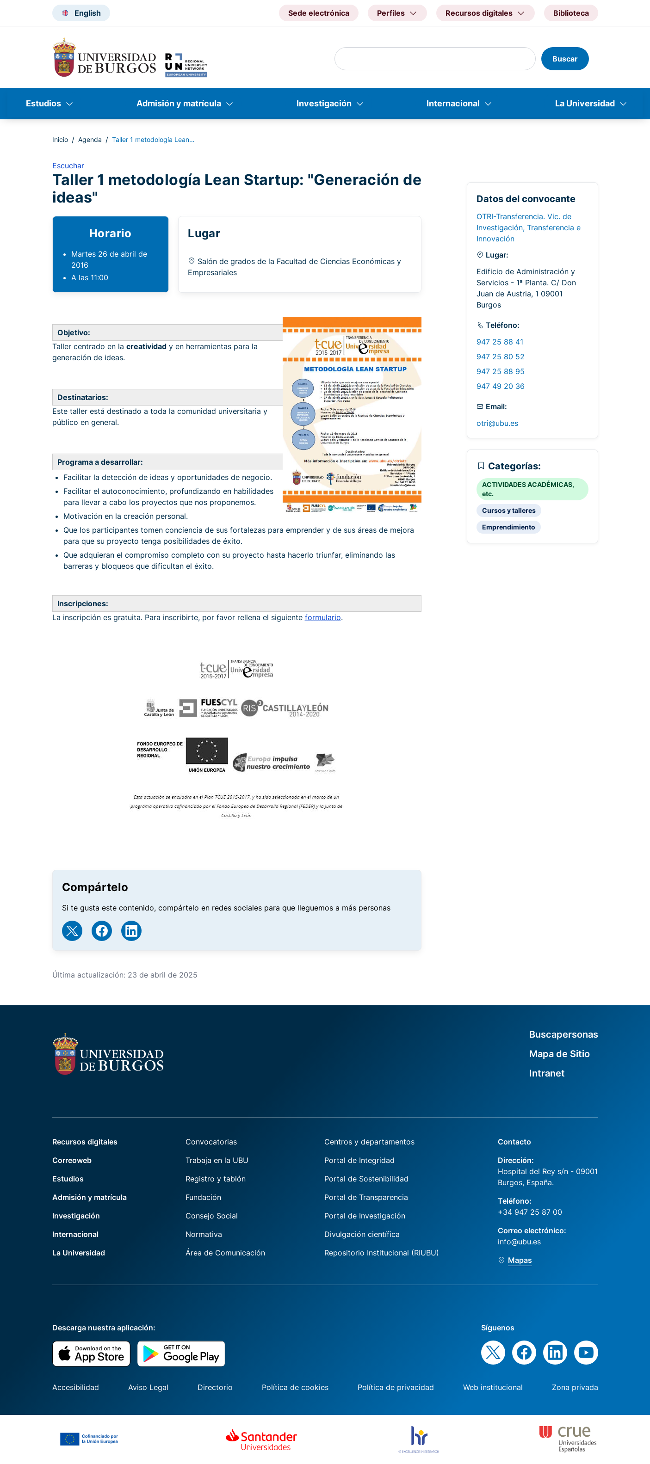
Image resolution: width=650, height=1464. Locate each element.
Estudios (43, 103)
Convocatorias (211, 1141)
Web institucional (493, 1387)
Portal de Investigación (364, 1215)
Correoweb (72, 1160)
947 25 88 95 (501, 371)
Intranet (547, 1073)
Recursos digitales (85, 1141)
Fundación (203, 1197)
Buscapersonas (563, 1034)
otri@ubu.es (497, 423)
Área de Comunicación (225, 1252)
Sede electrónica (318, 13)
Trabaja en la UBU (217, 1160)
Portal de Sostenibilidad (366, 1178)
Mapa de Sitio (559, 1053)
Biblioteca (571, 13)
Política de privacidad (396, 1387)
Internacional (453, 103)
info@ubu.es (519, 1241)
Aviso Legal (148, 1387)
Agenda (90, 139)
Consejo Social (212, 1215)
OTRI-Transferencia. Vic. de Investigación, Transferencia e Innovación (529, 227)
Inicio (60, 139)
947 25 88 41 (500, 341)
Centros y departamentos (369, 1141)
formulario (323, 617)
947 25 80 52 (501, 356)
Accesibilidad (75, 1387)
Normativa (204, 1234)
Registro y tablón (216, 1178)
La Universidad (585, 103)
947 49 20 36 (501, 386)
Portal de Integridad (359, 1160)
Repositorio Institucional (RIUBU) (381, 1252)
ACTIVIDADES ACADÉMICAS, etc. (528, 489)
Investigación (324, 103)
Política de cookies (295, 1387)
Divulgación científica (362, 1234)
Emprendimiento (508, 527)
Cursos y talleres (509, 510)
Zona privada (575, 1387)
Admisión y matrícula (178, 103)
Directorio (215, 1387)
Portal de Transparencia (366, 1197)
